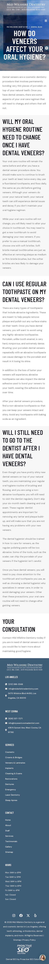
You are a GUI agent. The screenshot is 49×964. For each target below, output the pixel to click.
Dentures (9, 784)
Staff (7, 830)
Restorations (11, 779)
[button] (46, 48)
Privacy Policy (29, 940)
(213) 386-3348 (15, 684)
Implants (9, 768)
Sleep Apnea (11, 800)
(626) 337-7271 (15, 718)
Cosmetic (9, 752)
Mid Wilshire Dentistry (22, 922)
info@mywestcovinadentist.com (23, 723)
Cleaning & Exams (13, 773)
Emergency (10, 789)
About (8, 825)
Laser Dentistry (12, 795)
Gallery (8, 846)
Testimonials (11, 841)
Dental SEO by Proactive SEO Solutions (24, 959)
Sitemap (9, 852)
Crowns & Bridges (13, 757)
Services (9, 836)
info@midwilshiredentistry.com (23, 689)
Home (8, 820)
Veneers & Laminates (15, 763)
